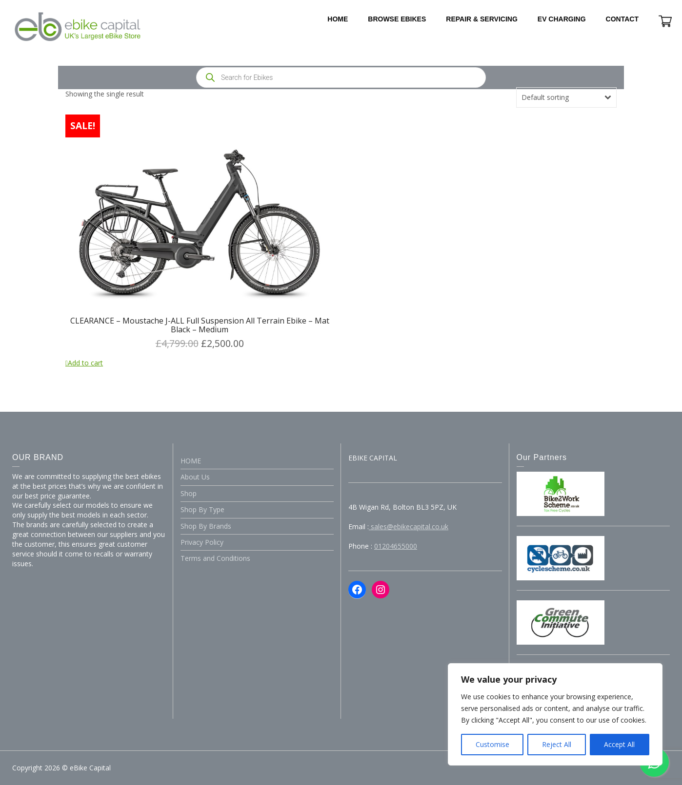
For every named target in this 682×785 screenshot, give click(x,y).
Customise (492, 744)
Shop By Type (202, 509)
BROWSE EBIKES (397, 19)
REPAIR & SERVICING (482, 19)
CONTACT (622, 19)
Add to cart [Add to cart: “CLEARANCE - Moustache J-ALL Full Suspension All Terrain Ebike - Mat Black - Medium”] (85, 362)
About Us (195, 476)
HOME (337, 19)
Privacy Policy (202, 542)
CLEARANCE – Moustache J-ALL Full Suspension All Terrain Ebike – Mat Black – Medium (199, 325)
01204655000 (395, 546)
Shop (189, 493)
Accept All (619, 744)
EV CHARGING (562, 19)
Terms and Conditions (215, 558)
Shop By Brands (206, 526)
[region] (555, 714)
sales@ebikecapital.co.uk (408, 526)
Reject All (556, 744)
